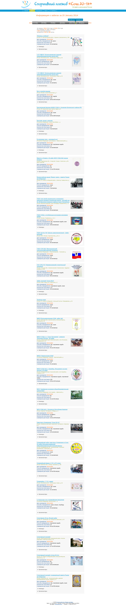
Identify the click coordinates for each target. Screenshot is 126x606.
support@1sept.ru (58, 604)
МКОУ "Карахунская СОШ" (45, 356)
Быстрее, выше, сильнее (45, 120)
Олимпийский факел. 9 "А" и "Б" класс (49, 463)
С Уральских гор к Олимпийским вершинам (50, 500)
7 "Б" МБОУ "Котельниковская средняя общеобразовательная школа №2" (49, 73)
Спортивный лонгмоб (43, 537)
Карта (46, 10)
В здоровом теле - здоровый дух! (47, 139)
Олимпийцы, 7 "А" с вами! (45, 481)
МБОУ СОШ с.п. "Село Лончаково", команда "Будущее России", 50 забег (51, 337)
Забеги (32, 10)
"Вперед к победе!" (43, 36)
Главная (26, 10)
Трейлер (53, 10)
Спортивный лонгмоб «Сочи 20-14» (48, 555)
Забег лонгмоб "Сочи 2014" (45, 281)
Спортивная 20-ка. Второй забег (47, 518)
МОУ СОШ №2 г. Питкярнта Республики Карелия (52, 409)
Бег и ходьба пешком (43, 91)
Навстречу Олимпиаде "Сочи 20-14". (48, 422)
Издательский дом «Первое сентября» (64, 602)
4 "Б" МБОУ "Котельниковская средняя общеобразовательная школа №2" (49, 55)
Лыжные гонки (41, 299)
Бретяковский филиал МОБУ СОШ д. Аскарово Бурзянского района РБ (59, 107)
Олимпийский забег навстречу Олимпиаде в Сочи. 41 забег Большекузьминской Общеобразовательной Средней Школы (53, 444)
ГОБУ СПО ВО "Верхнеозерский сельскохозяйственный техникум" (47, 249)
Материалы (39, 10)
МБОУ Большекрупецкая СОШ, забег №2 (50, 318)
